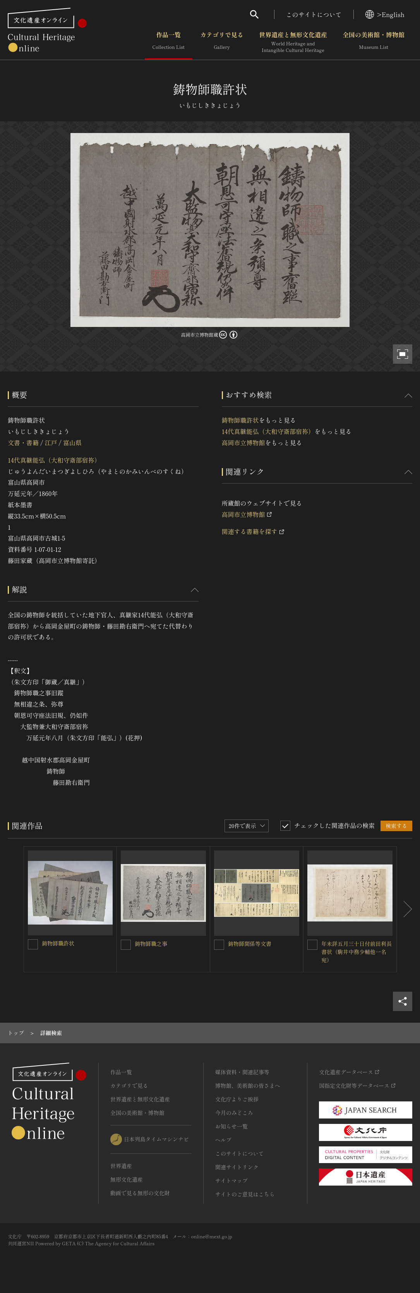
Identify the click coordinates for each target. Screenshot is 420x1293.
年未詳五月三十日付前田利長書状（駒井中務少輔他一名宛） (356, 952)
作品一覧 (169, 42)
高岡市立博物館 (243, 442)
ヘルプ (223, 1140)
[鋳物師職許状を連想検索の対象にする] (33, 944)
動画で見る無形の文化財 (140, 1193)
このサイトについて (314, 14)
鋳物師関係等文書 (249, 943)
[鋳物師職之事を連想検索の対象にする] (126, 945)
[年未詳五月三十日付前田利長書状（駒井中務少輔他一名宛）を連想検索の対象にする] (312, 945)
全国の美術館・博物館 (374, 42)
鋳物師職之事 (151, 943)
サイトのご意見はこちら (245, 1194)
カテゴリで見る (221, 42)
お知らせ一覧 (231, 1126)
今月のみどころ (234, 1113)
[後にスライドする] (404, 909)
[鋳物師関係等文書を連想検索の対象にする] (219, 945)
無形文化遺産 (126, 1179)
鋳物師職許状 (240, 420)
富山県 (72, 442)
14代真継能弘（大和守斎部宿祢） (54, 460)
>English (385, 14)
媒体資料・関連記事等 (242, 1072)
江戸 (51, 442)
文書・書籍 (23, 442)
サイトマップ (231, 1180)
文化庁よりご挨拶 (237, 1099)
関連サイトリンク (237, 1167)
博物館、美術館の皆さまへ (247, 1085)
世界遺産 (121, 1166)
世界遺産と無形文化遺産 (293, 42)
